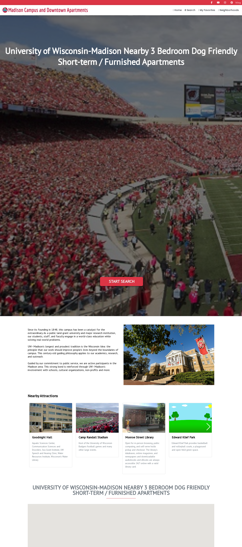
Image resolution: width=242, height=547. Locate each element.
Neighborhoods (228, 10)
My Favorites (206, 10)
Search (190, 10)
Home (177, 10)
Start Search (121, 281)
